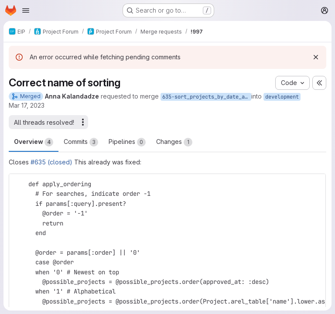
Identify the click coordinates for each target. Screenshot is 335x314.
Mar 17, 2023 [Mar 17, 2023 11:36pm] (26, 105)
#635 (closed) (51, 162)
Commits (81, 142)
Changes (174, 142)
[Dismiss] (316, 57)
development (282, 96)
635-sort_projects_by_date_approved (206, 96)
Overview (33, 142)
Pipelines (127, 142)
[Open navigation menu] (26, 10)
